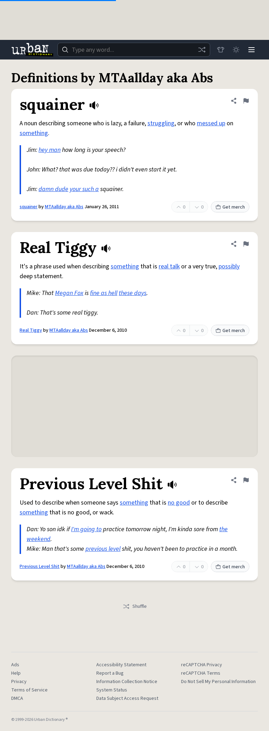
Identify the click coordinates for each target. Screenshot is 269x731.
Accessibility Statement (121, 664)
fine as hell (103, 293)
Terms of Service (29, 690)
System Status (111, 690)
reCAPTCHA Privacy (201, 664)
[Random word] (202, 49)
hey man (50, 150)
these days (132, 293)
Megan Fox (69, 293)
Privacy (19, 681)
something (34, 133)
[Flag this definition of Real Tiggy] (245, 243)
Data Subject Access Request (127, 698)
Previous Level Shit (40, 566)
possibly (229, 266)
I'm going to (86, 529)
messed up (211, 123)
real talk (169, 266)
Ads (15, 664)
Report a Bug (110, 673)
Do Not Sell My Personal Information (218, 681)
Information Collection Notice (126, 681)
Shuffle (135, 606)
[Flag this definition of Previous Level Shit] (245, 480)
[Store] (220, 49)
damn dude (53, 189)
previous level (102, 548)
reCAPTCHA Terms (200, 673)
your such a (84, 189)
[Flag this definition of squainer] (245, 100)
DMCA (17, 698)
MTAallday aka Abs (64, 206)
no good (179, 502)
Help (16, 673)
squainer (28, 206)
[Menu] (251, 49)
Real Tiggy (31, 330)
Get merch (230, 207)
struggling (160, 123)
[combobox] (133, 50)
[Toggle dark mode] (236, 49)
